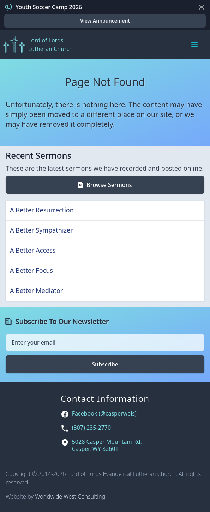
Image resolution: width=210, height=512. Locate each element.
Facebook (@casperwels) (104, 413)
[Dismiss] (201, 7)
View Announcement (105, 20)
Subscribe (105, 364)
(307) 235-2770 (91, 427)
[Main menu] (194, 44)
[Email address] (105, 342)
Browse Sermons (104, 185)
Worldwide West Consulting (70, 496)
